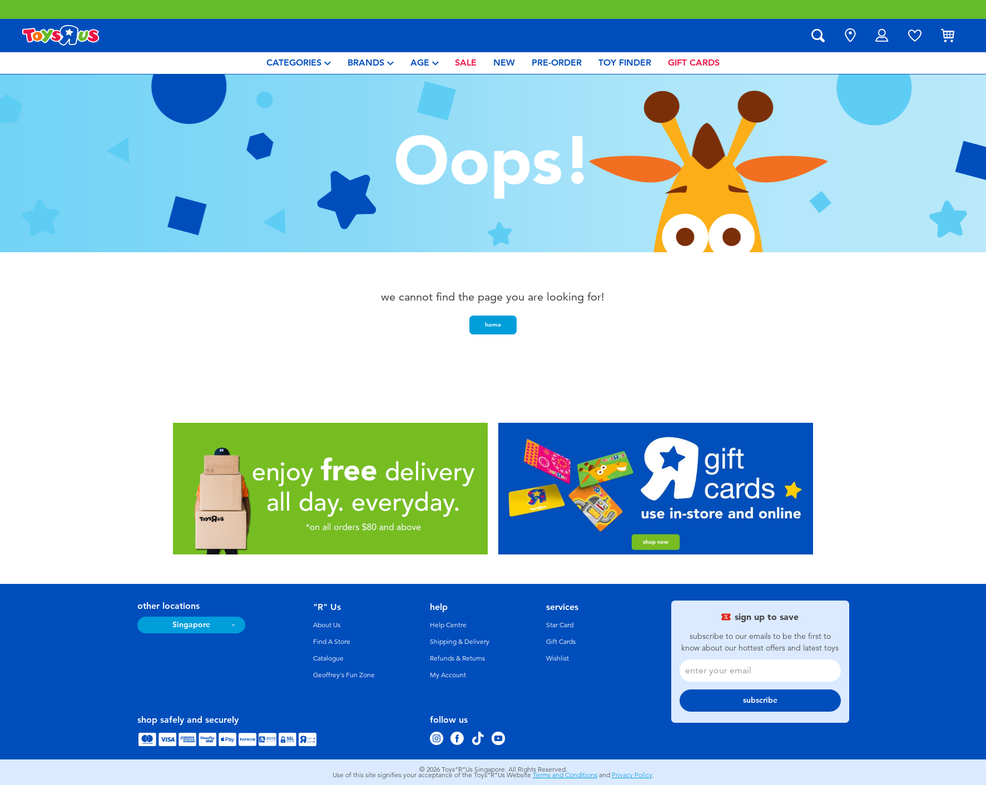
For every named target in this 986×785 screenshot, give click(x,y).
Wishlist (557, 658)
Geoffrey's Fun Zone (344, 675)
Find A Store (331, 642)
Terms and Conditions (565, 775)
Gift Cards (561, 642)
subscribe (760, 700)
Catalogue (328, 658)
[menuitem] (298, 63)
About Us (326, 625)
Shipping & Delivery (459, 642)
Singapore (191, 624)
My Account (448, 675)
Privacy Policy (632, 775)
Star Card (559, 625)
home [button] (493, 324)
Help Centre (448, 625)
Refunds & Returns (457, 658)
